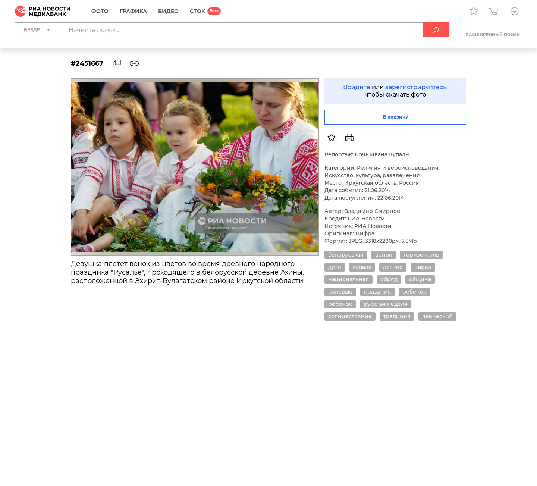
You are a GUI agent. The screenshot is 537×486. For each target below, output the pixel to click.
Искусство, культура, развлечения (372, 175)
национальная (348, 279)
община (420, 279)
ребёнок (340, 304)
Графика (133, 11)
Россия (409, 182)
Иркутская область (370, 182)
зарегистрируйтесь (415, 87)
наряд (422, 267)
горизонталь (421, 254)
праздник (377, 291)
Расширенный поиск (493, 34)
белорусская (346, 254)
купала (362, 267)
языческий (437, 316)
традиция (397, 316)
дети (334, 267)
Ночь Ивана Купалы (382, 154)
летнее (393, 267)
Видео (168, 11)
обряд (389, 279)
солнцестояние (350, 316)
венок (383, 254)
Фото (100, 11)
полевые (340, 291)
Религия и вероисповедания (398, 167)
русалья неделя (386, 304)
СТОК (197, 11)
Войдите (356, 87)
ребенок (414, 291)
